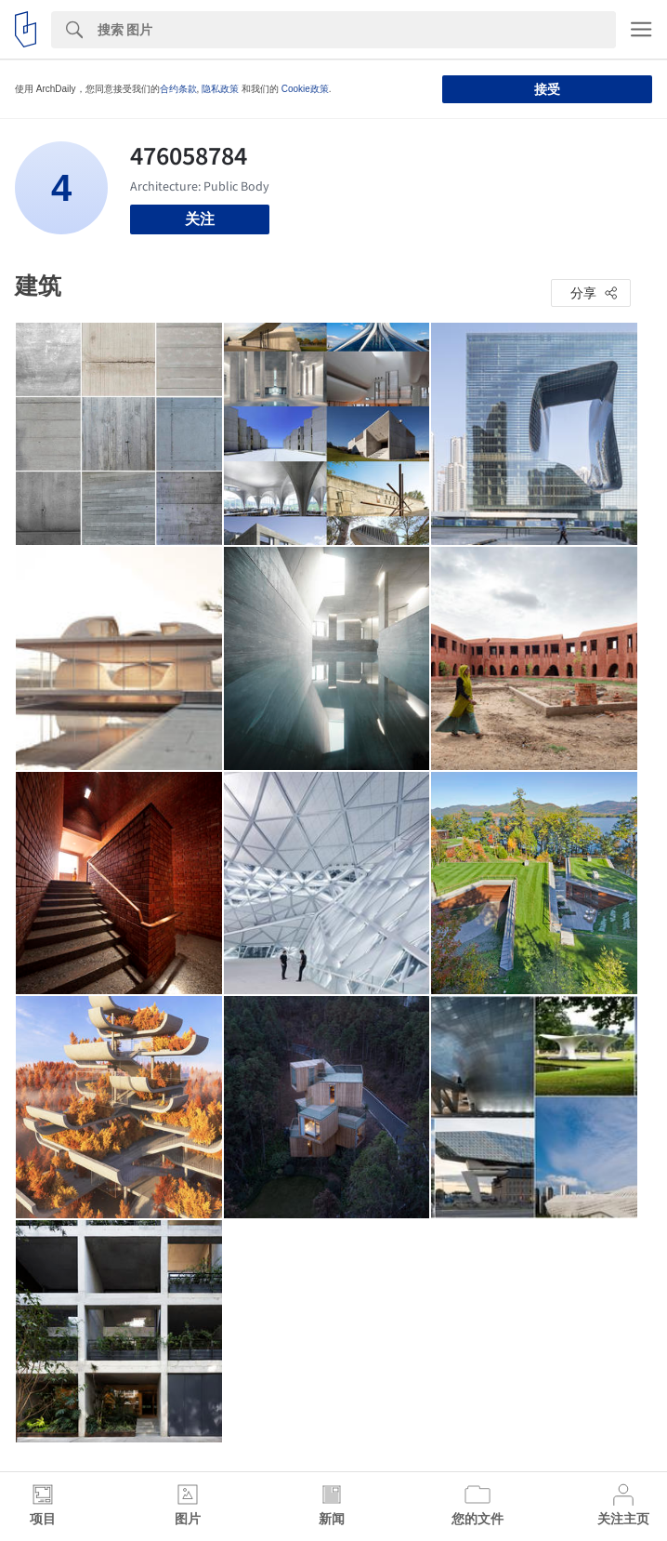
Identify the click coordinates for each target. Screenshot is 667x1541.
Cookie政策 (305, 89)
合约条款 (178, 89)
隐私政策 (220, 89)
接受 (547, 89)
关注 (200, 219)
